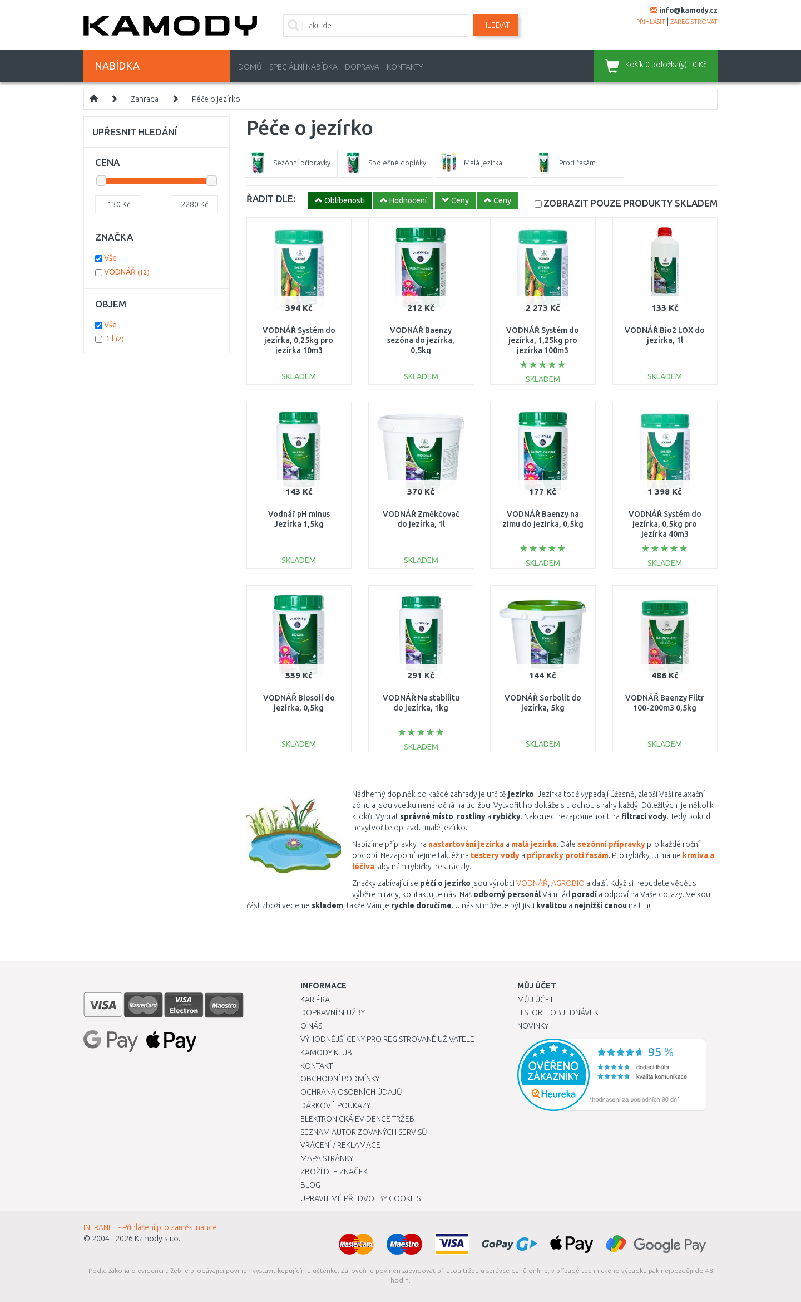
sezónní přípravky (611, 844)
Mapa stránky (326, 1158)
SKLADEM (630, 203)
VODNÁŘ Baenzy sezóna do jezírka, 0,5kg (420, 340)
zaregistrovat (694, 21)
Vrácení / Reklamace (340, 1145)
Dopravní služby (332, 1012)
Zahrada (145, 99)
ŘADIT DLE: (270, 198)
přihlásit (650, 21)
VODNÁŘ (532, 883)
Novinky (532, 1025)
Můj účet (535, 999)
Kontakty (405, 66)
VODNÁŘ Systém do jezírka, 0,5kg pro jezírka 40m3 (665, 524)
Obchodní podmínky (339, 1078)
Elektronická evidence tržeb (357, 1118)
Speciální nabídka (303, 66)
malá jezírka (534, 844)
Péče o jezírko (216, 99)
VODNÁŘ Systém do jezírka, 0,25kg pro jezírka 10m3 (299, 340)
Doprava (362, 66)
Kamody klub (326, 1052)
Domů (250, 66)
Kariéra (315, 999)
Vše (110, 257)
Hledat (496, 25)
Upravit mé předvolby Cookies (360, 1198)
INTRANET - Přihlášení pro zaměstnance (150, 1227)
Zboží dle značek (334, 1171)
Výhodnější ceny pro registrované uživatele (387, 1039)
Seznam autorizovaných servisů (363, 1132)
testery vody (495, 855)
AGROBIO (568, 883)
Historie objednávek (558, 1012)
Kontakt (316, 1065)
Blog (310, 1185)
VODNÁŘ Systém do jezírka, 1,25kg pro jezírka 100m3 (542, 340)
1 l (115, 338)
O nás (311, 1025)
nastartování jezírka (466, 844)
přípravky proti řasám (568, 855)
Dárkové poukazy (335, 1105)
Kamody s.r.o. (157, 1238)
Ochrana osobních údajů (351, 1092)
